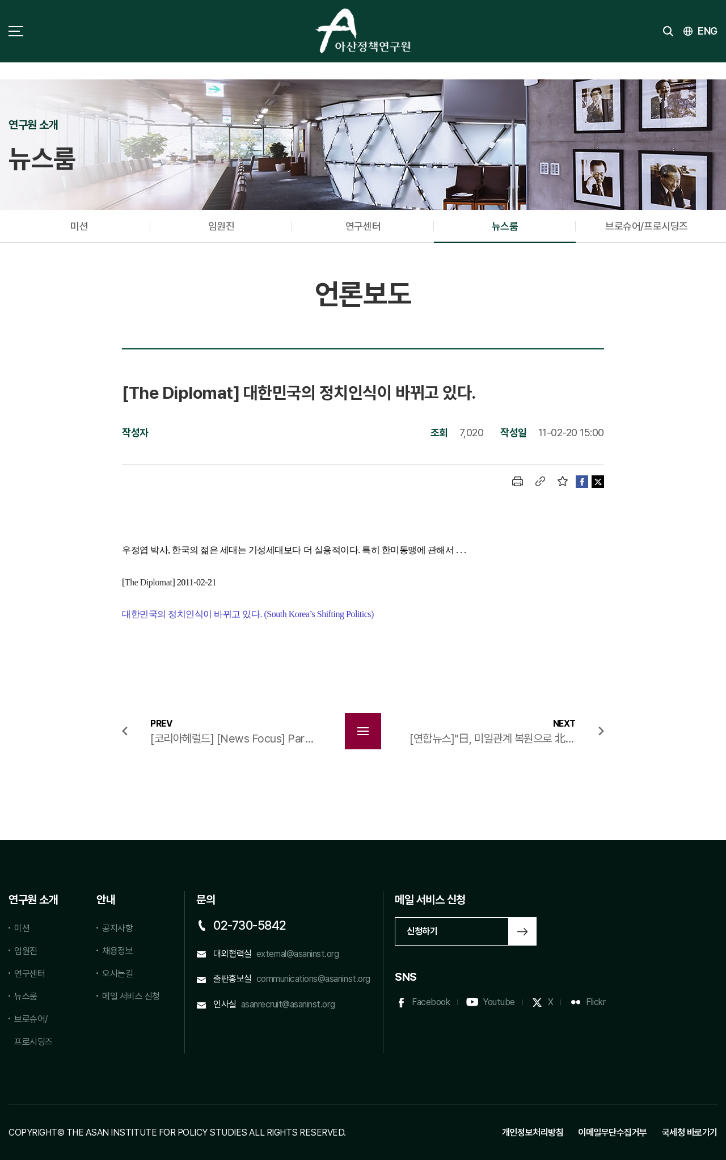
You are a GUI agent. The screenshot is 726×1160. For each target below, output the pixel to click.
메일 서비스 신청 (131, 996)
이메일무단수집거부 (612, 1132)
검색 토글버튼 (668, 31)
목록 (363, 731)
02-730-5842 (249, 925)
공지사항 (117, 928)
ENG (707, 31)
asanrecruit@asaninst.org (288, 1004)
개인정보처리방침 (532, 1132)
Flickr (595, 1002)
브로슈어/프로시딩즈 (646, 226)
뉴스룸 (505, 226)
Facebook (431, 1002)
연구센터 (363, 226)
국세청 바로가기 (689, 1132)
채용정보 (117, 951)
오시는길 (117, 973)
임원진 (221, 226)
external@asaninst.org (297, 953)
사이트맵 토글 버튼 (16, 31)
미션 (79, 226)
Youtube (499, 1002)
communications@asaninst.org (313, 978)
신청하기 (422, 931)
